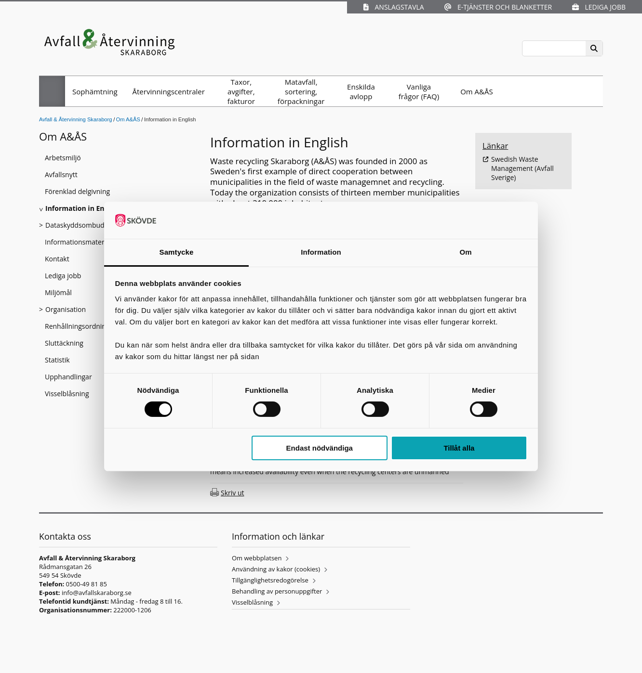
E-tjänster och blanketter (498, 7)
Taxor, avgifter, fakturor (241, 91)
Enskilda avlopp (361, 91)
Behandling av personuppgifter (277, 591)
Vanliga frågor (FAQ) (419, 91)
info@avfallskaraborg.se (97, 592)
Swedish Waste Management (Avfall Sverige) (522, 168)
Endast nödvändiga (319, 448)
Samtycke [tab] (177, 252)
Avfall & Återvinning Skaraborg (75, 119)
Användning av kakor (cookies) (276, 569)
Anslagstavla (393, 7)
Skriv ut (232, 492)
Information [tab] (321, 252)
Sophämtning (95, 91)
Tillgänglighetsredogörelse (270, 580)
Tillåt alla (458, 448)
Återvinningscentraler (169, 91)
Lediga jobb (599, 7)
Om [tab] (465, 252)
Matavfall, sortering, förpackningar (301, 91)
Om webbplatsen (256, 558)
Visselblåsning (252, 602)
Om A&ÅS (476, 91)
